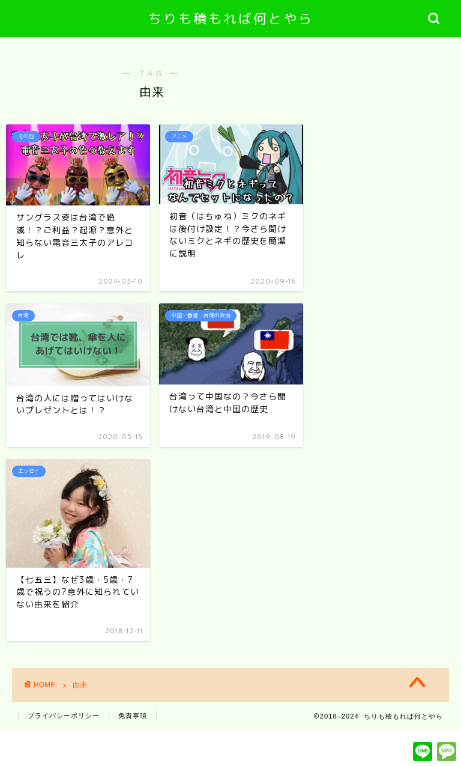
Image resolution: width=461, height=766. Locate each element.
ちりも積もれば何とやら (230, 18)
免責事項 (132, 715)
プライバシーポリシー (64, 715)
